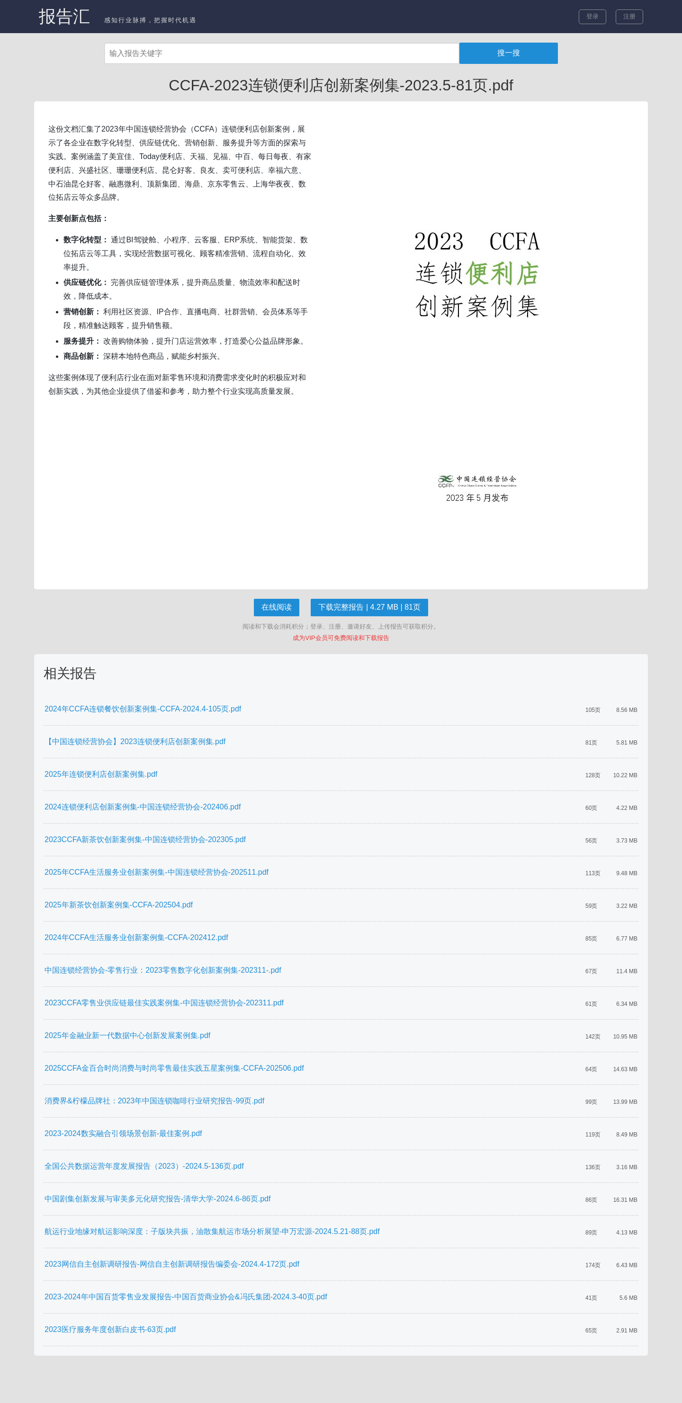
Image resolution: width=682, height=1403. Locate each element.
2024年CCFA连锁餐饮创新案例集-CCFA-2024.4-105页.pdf (143, 709)
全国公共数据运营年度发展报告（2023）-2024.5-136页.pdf (144, 1166)
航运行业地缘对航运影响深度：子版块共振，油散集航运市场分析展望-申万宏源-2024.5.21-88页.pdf (212, 1231)
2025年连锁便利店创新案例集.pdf (101, 774)
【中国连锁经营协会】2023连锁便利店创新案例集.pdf (135, 741)
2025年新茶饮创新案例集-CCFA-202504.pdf (119, 905)
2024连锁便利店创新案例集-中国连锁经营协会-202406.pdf (143, 807)
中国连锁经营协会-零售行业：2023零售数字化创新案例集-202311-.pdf (163, 970)
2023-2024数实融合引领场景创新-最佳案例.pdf (123, 1133)
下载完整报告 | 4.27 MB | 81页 (369, 607)
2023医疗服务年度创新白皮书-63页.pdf (110, 1329)
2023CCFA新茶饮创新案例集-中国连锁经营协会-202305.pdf (145, 839)
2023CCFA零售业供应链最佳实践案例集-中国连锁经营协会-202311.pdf (164, 1003)
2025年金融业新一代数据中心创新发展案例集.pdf (127, 1035)
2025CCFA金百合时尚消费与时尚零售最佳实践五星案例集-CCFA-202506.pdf (174, 1068)
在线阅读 (276, 607)
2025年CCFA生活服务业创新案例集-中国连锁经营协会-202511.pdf (157, 872)
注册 (629, 16)
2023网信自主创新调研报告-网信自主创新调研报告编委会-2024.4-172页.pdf (172, 1264)
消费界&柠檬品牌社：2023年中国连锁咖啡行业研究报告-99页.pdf (154, 1101)
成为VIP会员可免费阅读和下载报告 (341, 637)
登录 (592, 16)
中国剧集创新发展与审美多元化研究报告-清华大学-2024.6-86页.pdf (157, 1199)
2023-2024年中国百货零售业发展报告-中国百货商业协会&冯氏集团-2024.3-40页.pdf (186, 1297)
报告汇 (64, 16)
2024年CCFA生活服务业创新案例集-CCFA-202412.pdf (136, 937)
